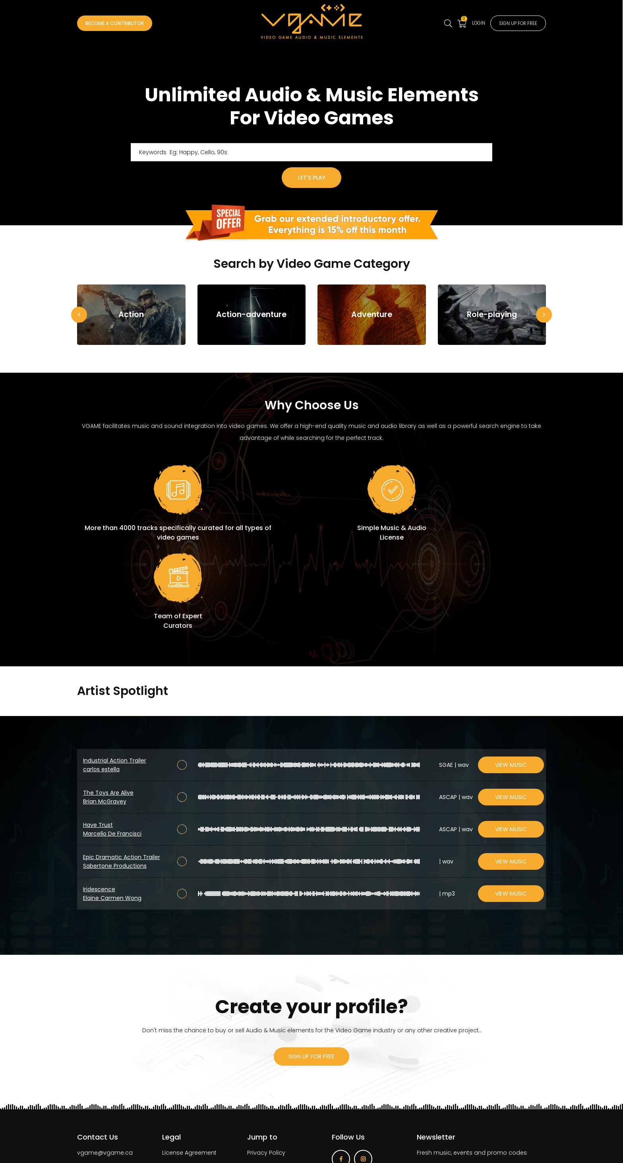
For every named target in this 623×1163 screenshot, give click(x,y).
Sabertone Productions (115, 776)
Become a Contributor (123, 23)
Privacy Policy (266, 1063)
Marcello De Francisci (112, 743)
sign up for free (311, 966)
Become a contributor (278, 1076)
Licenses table (182, 1102)
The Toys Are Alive (108, 702)
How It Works (264, 1089)
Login (465, 23)
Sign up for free (512, 23)
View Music (511, 675)
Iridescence (99, 799)
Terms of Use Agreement (197, 1076)
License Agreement (189, 1063)
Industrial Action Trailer (114, 670)
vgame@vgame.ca (105, 1063)
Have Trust (98, 735)
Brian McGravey (104, 711)
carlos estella (101, 679)
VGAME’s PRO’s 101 (186, 1089)
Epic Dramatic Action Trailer (121, 767)
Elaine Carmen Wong (112, 808)
